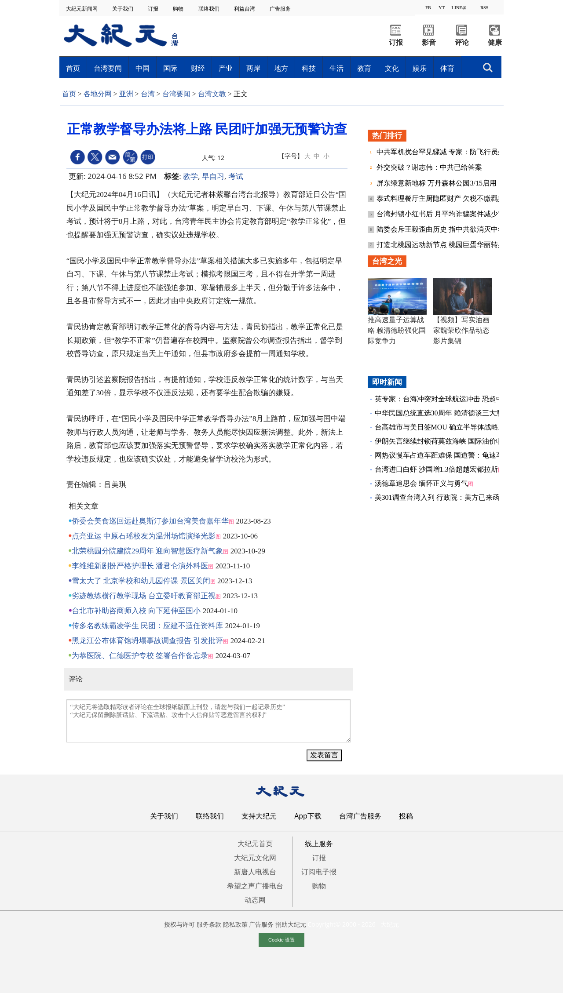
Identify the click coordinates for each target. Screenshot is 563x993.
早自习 (213, 176)
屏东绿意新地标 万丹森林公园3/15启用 (436, 183)
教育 (364, 68)
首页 (73, 68)
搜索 (487, 67)
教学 (190, 176)
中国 (142, 68)
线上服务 (319, 843)
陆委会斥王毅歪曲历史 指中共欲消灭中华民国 (449, 229)
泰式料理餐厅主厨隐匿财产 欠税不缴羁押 (442, 198)
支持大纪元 (259, 816)
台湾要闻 (108, 68)
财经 (198, 68)
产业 (226, 68)
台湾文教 (212, 94)
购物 (179, 8)
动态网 (255, 900)
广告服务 (281, 8)
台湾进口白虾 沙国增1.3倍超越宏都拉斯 (436, 469)
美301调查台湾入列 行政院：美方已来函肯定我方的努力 (462, 497)
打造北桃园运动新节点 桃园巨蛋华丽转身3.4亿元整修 (460, 244)
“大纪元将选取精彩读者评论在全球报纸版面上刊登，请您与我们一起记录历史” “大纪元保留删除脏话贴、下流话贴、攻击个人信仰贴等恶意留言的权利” (208, 720)
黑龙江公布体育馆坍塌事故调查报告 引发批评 (147, 641)
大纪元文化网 (255, 857)
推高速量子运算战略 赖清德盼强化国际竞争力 (397, 330)
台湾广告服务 (360, 816)
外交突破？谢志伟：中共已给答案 (429, 167)
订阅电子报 (318, 872)
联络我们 (209, 8)
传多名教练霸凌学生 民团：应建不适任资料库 (147, 626)
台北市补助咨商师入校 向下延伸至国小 (136, 611)
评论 (462, 42)
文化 (392, 68)
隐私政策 (235, 924)
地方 (281, 68)
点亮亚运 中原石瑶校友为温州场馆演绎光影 (144, 536)
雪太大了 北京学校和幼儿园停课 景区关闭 (141, 581)
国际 (170, 68)
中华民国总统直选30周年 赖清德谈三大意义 (442, 413)
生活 (336, 68)
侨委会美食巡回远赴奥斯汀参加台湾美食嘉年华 (150, 521)
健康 (495, 42)
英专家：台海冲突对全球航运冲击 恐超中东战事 (449, 399)
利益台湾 (245, 8)
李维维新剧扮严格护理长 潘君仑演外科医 (140, 566)
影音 (429, 42)
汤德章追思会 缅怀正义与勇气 (421, 483)
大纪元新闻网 (82, 8)
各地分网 (98, 94)
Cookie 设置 (281, 939)
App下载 (308, 816)
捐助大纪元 (290, 924)
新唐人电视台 (255, 872)
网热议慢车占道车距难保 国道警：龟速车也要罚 (449, 455)
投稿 (406, 816)
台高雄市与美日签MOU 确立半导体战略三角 (443, 427)
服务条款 (209, 924)
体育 (447, 68)
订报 (154, 8)
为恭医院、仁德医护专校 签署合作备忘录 (140, 655)
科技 (309, 68)
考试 (235, 176)
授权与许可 (179, 924)
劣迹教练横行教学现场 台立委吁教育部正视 (144, 596)
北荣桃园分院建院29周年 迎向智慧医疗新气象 (147, 551)
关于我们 (123, 8)
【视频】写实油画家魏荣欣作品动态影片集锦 (461, 330)
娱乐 (420, 68)
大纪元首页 (255, 843)
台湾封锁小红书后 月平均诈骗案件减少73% (444, 214)
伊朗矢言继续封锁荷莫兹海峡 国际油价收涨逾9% (450, 441)
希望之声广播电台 (255, 886)
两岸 (253, 68)
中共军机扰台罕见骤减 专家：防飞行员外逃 (445, 152)
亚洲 (126, 94)
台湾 (148, 94)
